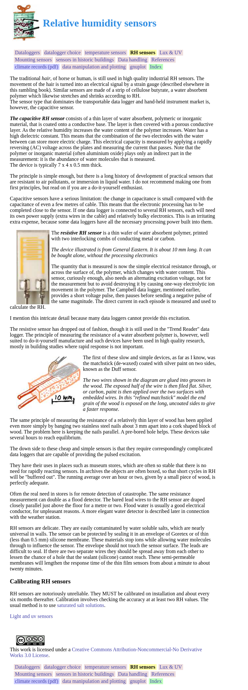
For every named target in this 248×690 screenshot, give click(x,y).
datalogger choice (62, 52)
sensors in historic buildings (85, 59)
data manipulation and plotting (94, 66)
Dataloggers (27, 52)
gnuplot (138, 66)
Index (155, 66)
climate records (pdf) (36, 66)
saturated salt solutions (80, 605)
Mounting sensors (33, 59)
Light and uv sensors (31, 616)
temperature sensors (105, 52)
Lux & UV (171, 52)
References (162, 59)
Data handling (132, 59)
